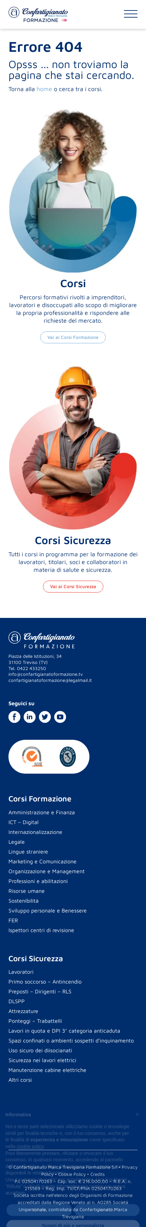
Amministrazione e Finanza (41, 812)
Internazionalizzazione (35, 832)
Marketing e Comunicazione (42, 861)
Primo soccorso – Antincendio (45, 981)
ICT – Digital (23, 822)
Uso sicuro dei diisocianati (40, 1050)
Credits (97, 1174)
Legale (16, 842)
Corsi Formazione (39, 798)
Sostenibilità (23, 901)
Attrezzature (23, 1011)
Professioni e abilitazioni (38, 881)
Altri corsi (20, 1080)
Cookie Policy (72, 1174)
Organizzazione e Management (46, 871)
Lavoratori (21, 972)
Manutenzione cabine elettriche (47, 1070)
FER (13, 920)
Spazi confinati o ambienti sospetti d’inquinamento (71, 1040)
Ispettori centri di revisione (41, 930)
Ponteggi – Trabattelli (35, 1021)
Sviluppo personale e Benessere (47, 910)
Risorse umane (26, 891)
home (44, 88)
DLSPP (16, 1001)
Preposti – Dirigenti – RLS (39, 991)
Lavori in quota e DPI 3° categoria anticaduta (64, 1031)
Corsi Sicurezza (35, 958)
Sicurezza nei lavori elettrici (42, 1060)
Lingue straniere (28, 851)
